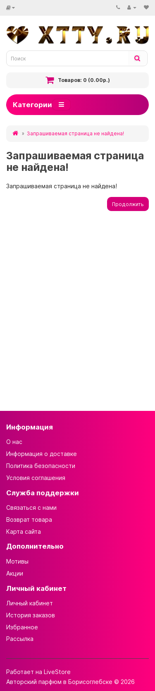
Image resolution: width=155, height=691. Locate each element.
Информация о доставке (41, 453)
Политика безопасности (40, 465)
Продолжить (128, 204)
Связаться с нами (31, 507)
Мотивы (17, 561)
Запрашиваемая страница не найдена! (75, 133)
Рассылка (19, 638)
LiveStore (57, 671)
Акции (14, 573)
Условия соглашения (35, 477)
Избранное (22, 627)
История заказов (30, 615)
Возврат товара (29, 519)
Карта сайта (23, 531)
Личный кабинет (29, 603)
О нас (14, 441)
